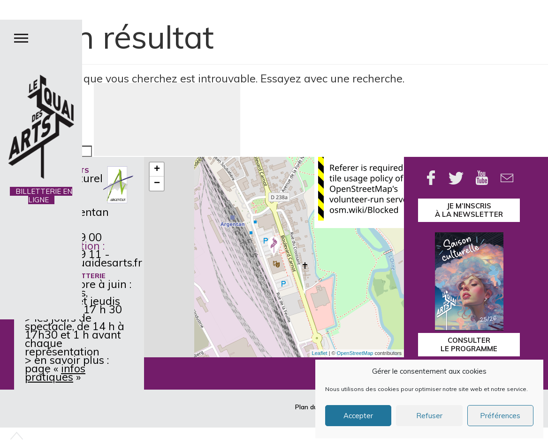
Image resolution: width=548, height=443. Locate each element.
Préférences (500, 415)
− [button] (157, 184)
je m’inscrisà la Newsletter (469, 210)
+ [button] (157, 169)
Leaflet (319, 353)
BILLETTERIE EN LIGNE (41, 195)
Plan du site (312, 407)
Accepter (358, 415)
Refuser (429, 415)
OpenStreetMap (355, 353)
